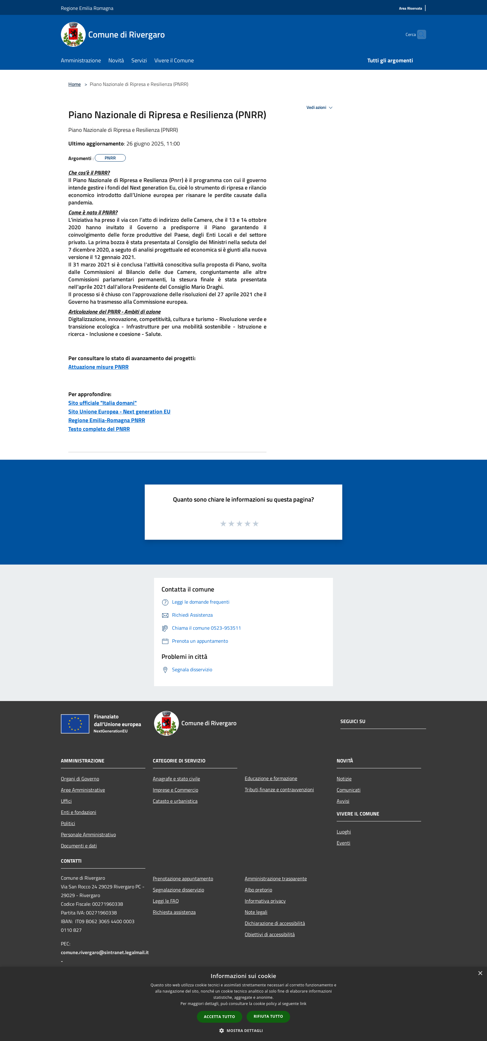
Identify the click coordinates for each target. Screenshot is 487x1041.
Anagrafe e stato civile (176, 778)
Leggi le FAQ (166, 901)
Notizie (344, 778)
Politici (68, 823)
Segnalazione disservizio (178, 889)
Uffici (66, 801)
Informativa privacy (265, 901)
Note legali (256, 912)
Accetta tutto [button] (219, 1016)
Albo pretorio (258, 889)
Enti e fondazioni (78, 812)
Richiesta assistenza (174, 912)
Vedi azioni (321, 107)
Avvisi (343, 801)
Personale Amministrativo (88, 834)
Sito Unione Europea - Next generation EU (119, 411)
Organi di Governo (80, 778)
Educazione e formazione (271, 778)
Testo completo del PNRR (99, 429)
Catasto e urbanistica (175, 801)
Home (74, 84)
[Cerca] (418, 34)
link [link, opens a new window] (303, 1003)
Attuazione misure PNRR (98, 367)
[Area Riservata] (410, 8)
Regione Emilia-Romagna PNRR (106, 420)
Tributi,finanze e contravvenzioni (279, 789)
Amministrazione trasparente (276, 878)
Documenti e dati (79, 845)
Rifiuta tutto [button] (268, 1016)
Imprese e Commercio (175, 789)
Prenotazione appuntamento (183, 878)
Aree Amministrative (83, 789)
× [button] (480, 973)
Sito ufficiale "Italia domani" (102, 403)
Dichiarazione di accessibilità (275, 923)
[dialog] (243, 1004)
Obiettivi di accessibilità (270, 934)
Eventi (343, 843)
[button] (243, 1030)
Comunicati (349, 789)
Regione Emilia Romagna (87, 8)
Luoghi (344, 831)
